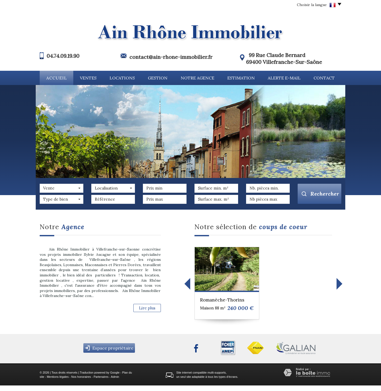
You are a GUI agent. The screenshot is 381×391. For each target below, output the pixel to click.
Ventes (88, 78)
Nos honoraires (81, 382)
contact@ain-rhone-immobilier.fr (170, 57)
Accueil (56, 78)
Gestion (157, 78)
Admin (115, 382)
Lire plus (147, 307)
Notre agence (197, 78)
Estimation (241, 78)
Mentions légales (58, 382)
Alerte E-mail (284, 78)
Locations (122, 78)
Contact (324, 78)
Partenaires (101, 382)
